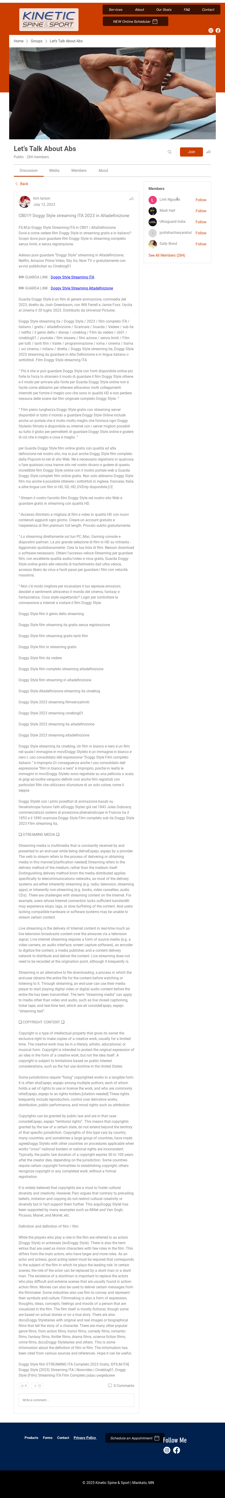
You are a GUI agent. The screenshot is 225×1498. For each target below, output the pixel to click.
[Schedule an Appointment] (135, 1438)
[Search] (169, 152)
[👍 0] (24, 1386)
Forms (48, 1438)
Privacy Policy (85, 1438)
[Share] (131, 198)
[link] (29, 170)
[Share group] (208, 152)
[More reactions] (37, 1386)
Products (31, 1438)
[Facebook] (218, 30)
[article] (76, 802)
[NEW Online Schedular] (135, 21)
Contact (63, 1438)
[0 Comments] (120, 1385)
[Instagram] (210, 30)
